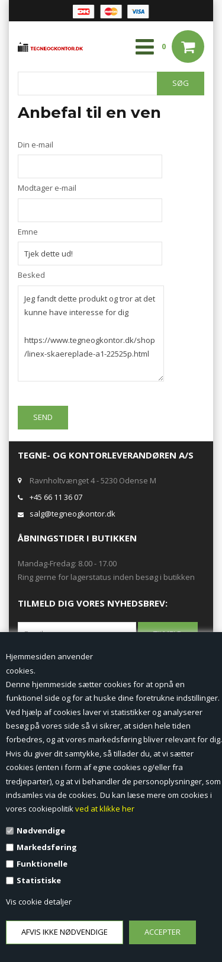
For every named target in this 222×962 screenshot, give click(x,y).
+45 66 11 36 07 (56, 497)
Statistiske (39, 880)
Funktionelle (42, 863)
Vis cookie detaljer (39, 901)
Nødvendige (41, 830)
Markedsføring (47, 847)
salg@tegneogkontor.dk (72, 513)
